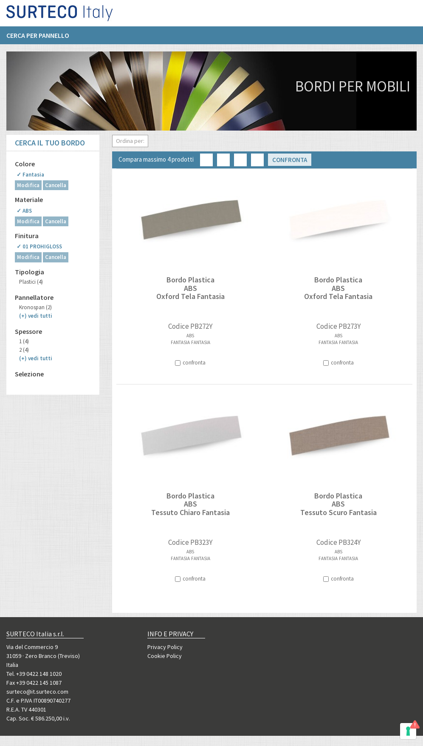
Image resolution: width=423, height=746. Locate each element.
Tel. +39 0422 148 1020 (34, 674)
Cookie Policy (164, 656)
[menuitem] (42, 38)
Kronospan (35, 307)
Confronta (289, 160)
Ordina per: (130, 141)
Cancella (55, 185)
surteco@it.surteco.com (37, 691)
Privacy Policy (165, 647)
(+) (35, 315)
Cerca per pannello (37, 38)
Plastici (31, 281)
